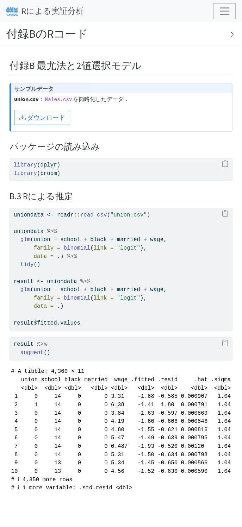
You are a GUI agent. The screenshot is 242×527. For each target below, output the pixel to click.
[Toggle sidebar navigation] (121, 34)
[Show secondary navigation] (230, 34)
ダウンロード (42, 117)
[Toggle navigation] (224, 11)
